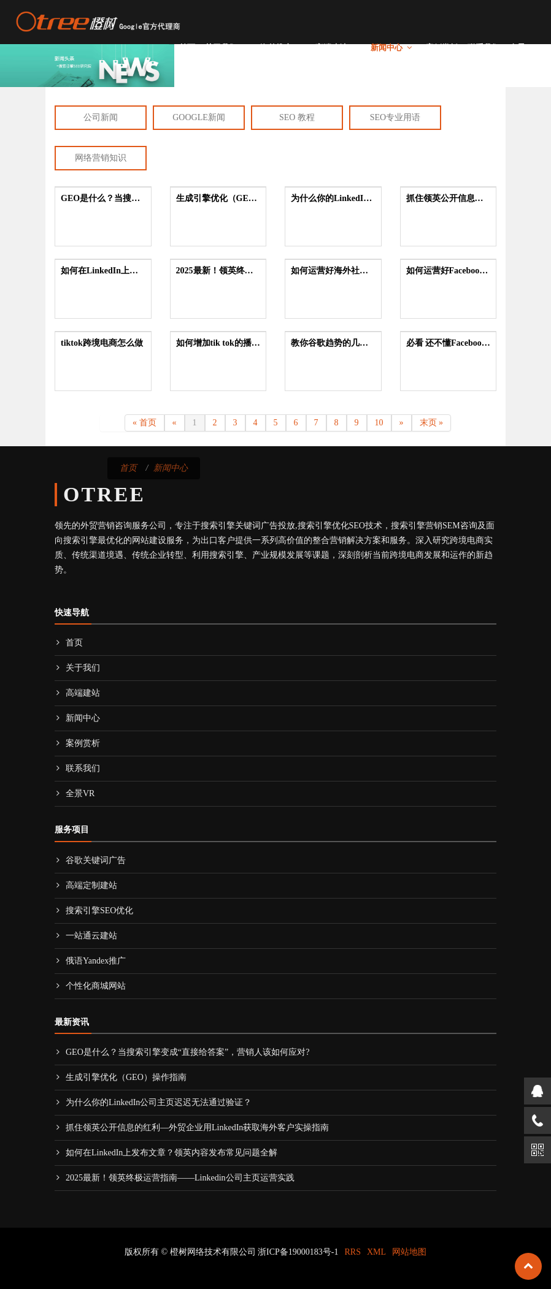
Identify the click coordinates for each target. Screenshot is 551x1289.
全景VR (523, 47)
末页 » (432, 422)
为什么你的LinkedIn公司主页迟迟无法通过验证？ (153, 1102)
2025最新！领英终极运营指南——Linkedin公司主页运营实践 (175, 1177)
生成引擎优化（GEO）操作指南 (121, 1077)
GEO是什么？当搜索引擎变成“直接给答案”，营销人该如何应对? (182, 1052)
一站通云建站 (86, 935)
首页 (187, 47)
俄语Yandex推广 (90, 960)
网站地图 (409, 1252)
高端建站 (331, 47)
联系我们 (483, 47)
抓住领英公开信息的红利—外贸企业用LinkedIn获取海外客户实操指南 (192, 1127)
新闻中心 (387, 47)
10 (379, 422)
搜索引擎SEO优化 (94, 910)
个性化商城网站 (90, 986)
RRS (353, 1252)
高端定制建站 (86, 885)
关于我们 (221, 47)
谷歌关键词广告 (90, 860)
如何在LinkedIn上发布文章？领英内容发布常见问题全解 (166, 1152)
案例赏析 (442, 47)
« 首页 (144, 422)
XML (376, 1252)
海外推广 (276, 47)
